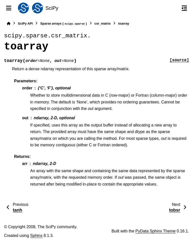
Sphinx (36, 235)
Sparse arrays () (63, 24)
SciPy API (25, 23)
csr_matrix (102, 23)
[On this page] (184, 8)
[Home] (8, 23)
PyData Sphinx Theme (155, 231)
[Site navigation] (8, 8)
